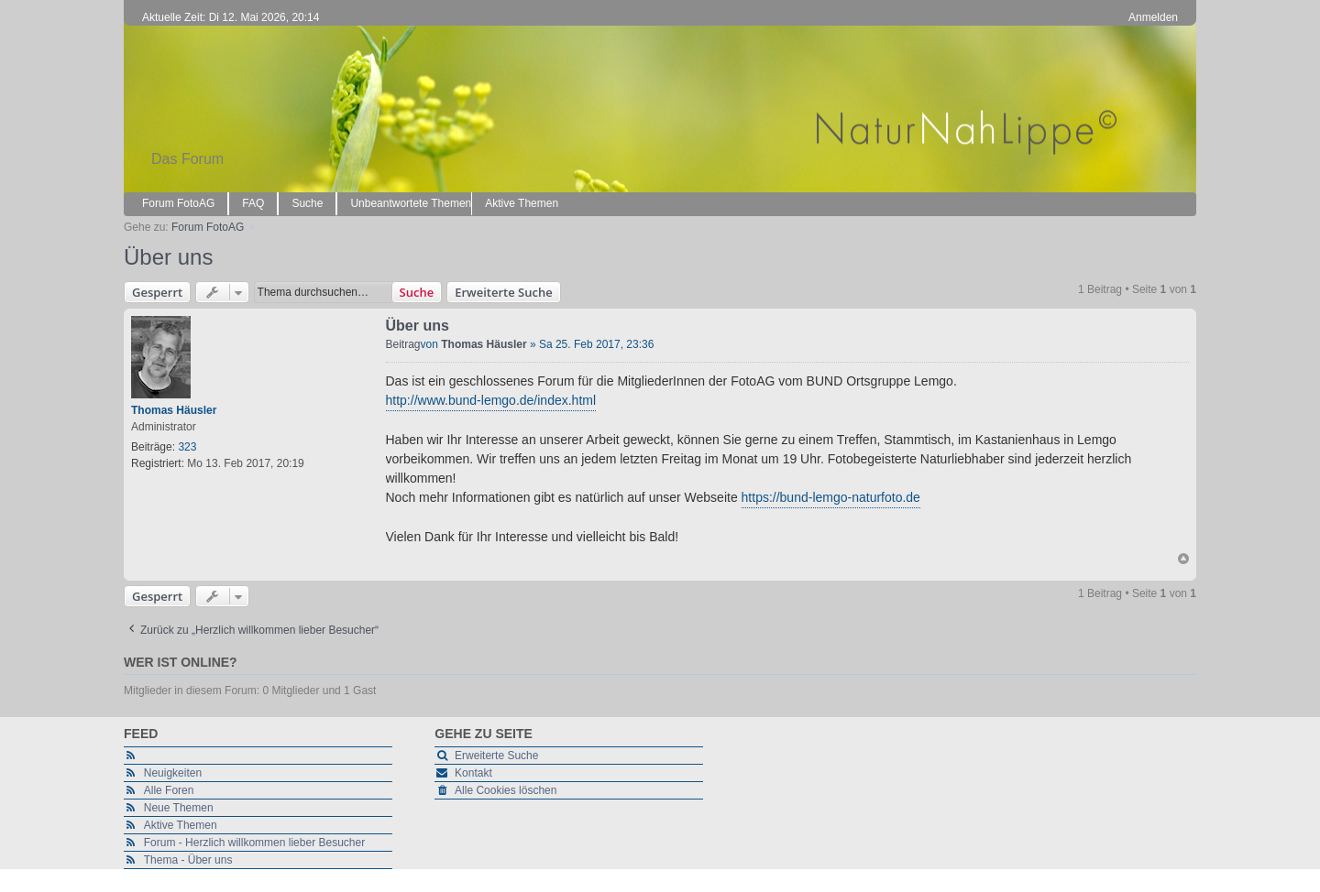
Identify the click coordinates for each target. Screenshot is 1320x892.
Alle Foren (169, 790)
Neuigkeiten (173, 773)
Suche (417, 292)
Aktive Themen (180, 825)
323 (187, 447)
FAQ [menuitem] (253, 203)
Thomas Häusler (173, 410)
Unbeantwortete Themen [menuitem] (410, 203)
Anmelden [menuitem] (1153, 17)
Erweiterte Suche (503, 292)
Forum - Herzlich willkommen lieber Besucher (254, 842)
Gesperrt (157, 292)
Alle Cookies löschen (505, 790)
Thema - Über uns (188, 860)
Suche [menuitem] (307, 203)
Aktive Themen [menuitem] (521, 203)
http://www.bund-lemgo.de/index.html (491, 400)
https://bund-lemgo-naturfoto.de (831, 497)
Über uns (168, 257)
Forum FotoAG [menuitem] (178, 203)
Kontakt (473, 773)
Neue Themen (179, 807)
